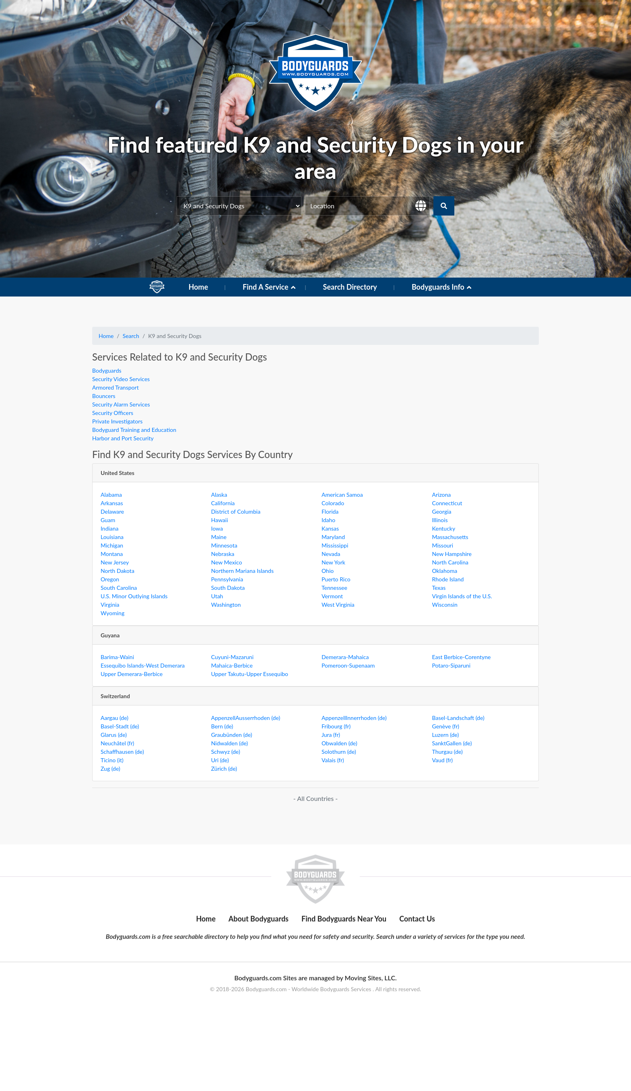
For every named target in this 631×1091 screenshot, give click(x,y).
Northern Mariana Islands (242, 570)
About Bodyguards (259, 979)
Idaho (328, 519)
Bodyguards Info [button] (438, 286)
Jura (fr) (331, 734)
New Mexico (226, 562)
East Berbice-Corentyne (461, 656)
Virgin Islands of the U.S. (462, 596)
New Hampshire (452, 553)
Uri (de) (220, 760)
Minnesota (224, 545)
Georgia (442, 511)
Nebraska (223, 553)
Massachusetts (450, 536)
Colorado (333, 503)
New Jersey (115, 562)
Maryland (333, 536)
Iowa (217, 528)
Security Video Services (121, 378)
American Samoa (342, 494)
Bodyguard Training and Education (134, 429)
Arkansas (112, 503)
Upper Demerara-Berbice (132, 673)
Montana (112, 553)
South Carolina (119, 587)
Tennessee (334, 587)
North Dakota (117, 570)
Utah (217, 596)
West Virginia (338, 604)
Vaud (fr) (442, 760)
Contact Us (417, 979)
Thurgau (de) (447, 751)
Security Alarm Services (121, 404)
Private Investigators (117, 421)
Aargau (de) (114, 717)
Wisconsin (445, 604)
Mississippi (335, 545)
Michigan (112, 545)
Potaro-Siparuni (451, 665)
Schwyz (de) (225, 751)
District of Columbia (236, 511)
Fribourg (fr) (336, 726)
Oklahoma (445, 570)
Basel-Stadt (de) (120, 726)
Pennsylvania (227, 579)
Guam (108, 519)
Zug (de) (110, 768)
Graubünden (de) (231, 734)
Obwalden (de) (339, 743)
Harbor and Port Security (123, 438)
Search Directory (350, 286)
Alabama (111, 494)
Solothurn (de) (339, 751)
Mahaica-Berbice (232, 665)
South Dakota (228, 587)
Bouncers (103, 395)
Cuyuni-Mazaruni (232, 656)
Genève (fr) (446, 726)
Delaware (112, 511)
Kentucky (444, 528)
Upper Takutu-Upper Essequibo (250, 673)
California (223, 503)
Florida (330, 511)
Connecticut (447, 503)
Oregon (110, 579)
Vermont (332, 596)
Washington (226, 604)
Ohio (328, 570)
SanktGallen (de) (452, 743)
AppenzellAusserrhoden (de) (245, 717)
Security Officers (112, 412)
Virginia (110, 604)
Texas (439, 587)
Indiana (110, 528)
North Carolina (450, 562)
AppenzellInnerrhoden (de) (354, 717)
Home (198, 286)
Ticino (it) (112, 760)
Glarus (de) (114, 734)
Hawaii (219, 519)
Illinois (440, 519)
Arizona (441, 494)
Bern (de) (222, 726)
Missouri (443, 545)
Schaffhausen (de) (122, 751)
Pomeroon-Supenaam (348, 665)
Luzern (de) (445, 734)
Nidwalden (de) (229, 743)
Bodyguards (107, 370)
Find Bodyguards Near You (343, 979)
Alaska (219, 494)
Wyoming (112, 613)
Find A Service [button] (266, 286)
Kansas (330, 528)
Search (131, 335)
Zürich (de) (224, 768)
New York (333, 562)
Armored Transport (115, 387)
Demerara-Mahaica (345, 656)
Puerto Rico (336, 579)
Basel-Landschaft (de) (458, 717)
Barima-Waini (117, 656)
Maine (219, 536)
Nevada (331, 553)
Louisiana (112, 536)
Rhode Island (448, 579)
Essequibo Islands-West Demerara (143, 665)
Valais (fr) (333, 760)
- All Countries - (315, 798)
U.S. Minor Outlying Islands (134, 596)
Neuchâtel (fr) (117, 743)
